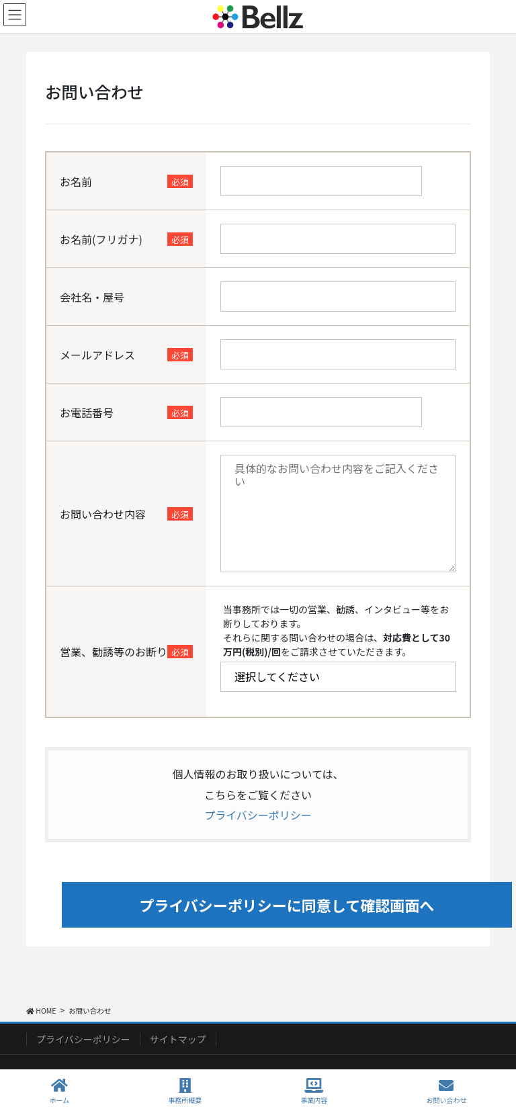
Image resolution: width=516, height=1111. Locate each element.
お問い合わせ (446, 1091)
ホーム (60, 1091)
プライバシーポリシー (258, 815)
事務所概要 (185, 1091)
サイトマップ (178, 1039)
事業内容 (313, 1091)
